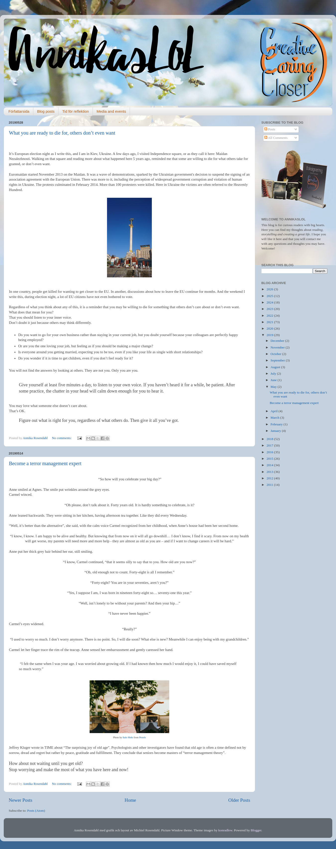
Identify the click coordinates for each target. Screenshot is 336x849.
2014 (270, 465)
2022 (270, 315)
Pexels (142, 737)
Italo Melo (128, 737)
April (275, 411)
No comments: (62, 438)
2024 (270, 302)
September (278, 360)
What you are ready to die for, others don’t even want (62, 133)
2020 (270, 328)
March (275, 417)
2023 (270, 309)
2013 (270, 472)
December (278, 341)
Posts (269, 129)
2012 (270, 478)
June (274, 380)
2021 (270, 322)
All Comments (276, 138)
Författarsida (18, 111)
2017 (270, 445)
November (278, 347)
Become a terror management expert (45, 463)
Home (130, 800)
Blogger (256, 830)
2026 (270, 289)
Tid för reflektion (75, 111)
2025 (270, 296)
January (276, 431)
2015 (270, 458)
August (276, 367)
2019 (270, 335)
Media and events (111, 111)
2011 (270, 485)
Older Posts (239, 800)
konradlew (225, 830)
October (276, 354)
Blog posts (46, 111)
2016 (270, 452)
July (274, 373)
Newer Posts (20, 800)
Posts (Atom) (36, 810)
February (277, 424)
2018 (270, 439)
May (274, 387)
